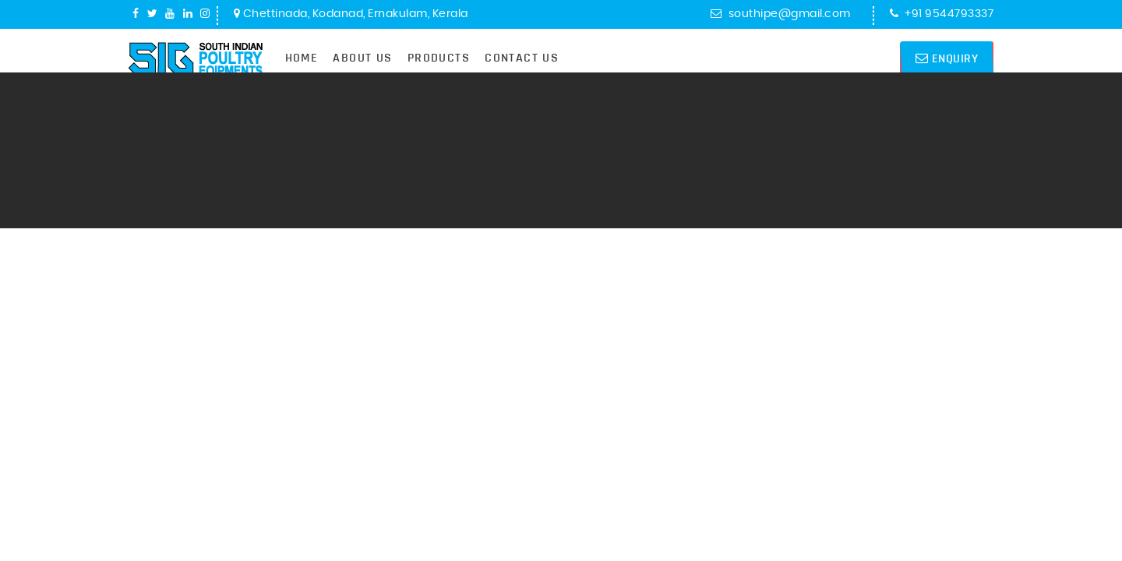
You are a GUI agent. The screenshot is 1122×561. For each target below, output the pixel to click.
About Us (362, 57)
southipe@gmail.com (781, 14)
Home (302, 57)
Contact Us (522, 57)
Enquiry (947, 58)
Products (439, 57)
